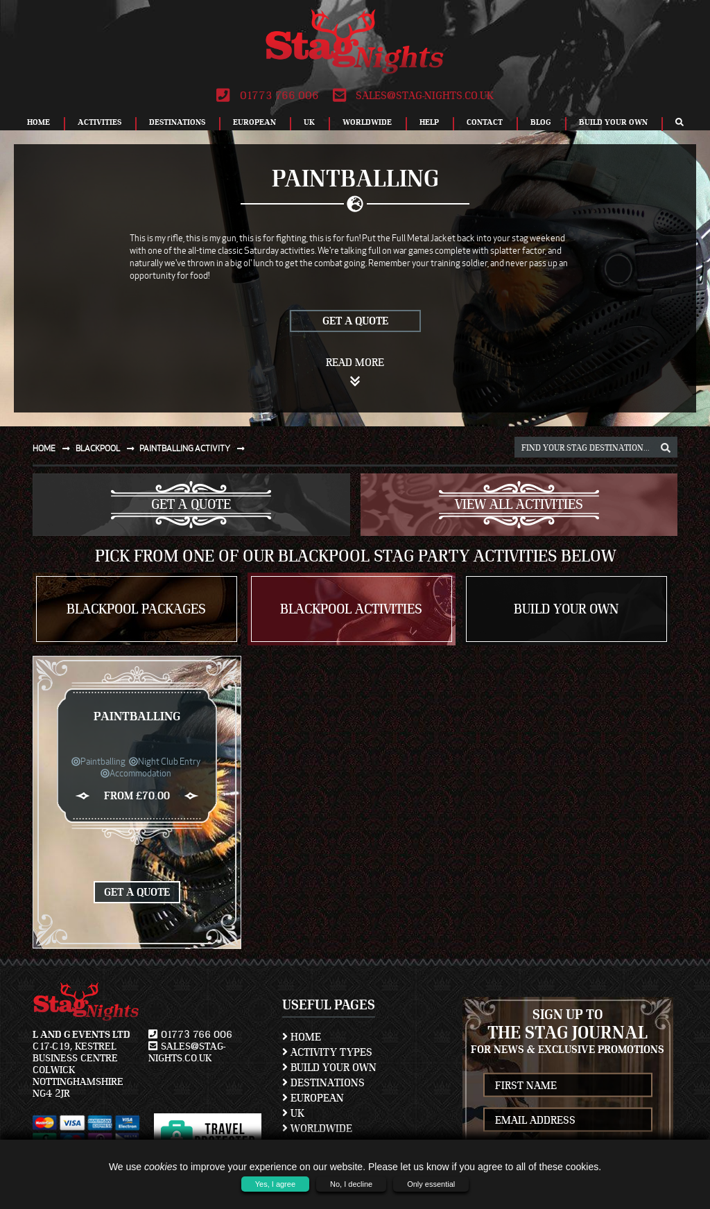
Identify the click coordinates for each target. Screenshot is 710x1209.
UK (309, 122)
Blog (540, 122)
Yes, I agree (275, 1184)
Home (38, 122)
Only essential (431, 1184)
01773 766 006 (267, 95)
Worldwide (367, 122)
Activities (99, 122)
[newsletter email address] (568, 1120)
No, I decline (351, 1184)
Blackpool (108, 448)
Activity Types (327, 1052)
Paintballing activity (194, 448)
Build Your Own (613, 122)
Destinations (177, 122)
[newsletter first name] (568, 1085)
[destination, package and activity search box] (595, 447)
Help (429, 122)
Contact (485, 122)
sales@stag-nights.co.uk (413, 95)
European (254, 122)
